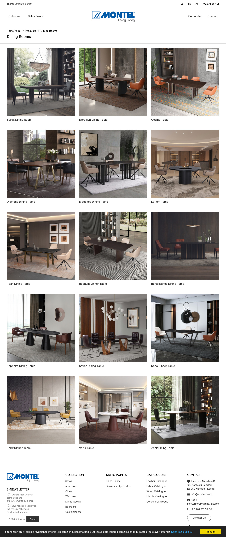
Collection (15, 16)
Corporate (194, 16)
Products (30, 30)
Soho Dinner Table (163, 366)
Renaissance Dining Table (167, 283)
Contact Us (199, 517)
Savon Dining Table (91, 366)
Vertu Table (86, 448)
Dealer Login (209, 4)
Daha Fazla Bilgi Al (182, 532)
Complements (73, 511)
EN (196, 4)
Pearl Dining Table (18, 283)
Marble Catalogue (157, 496)
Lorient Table (159, 201)
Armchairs (70, 486)
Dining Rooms (73, 501)
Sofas (68, 481)
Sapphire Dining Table (21, 366)
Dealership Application (118, 486)
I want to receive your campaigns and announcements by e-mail (20, 497)
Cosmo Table (160, 119)
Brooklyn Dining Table (93, 119)
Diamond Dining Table (21, 201)
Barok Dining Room (19, 119)
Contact (212, 16)
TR (189, 4)
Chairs (68, 491)
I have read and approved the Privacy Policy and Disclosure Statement (21, 509)
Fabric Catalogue (156, 486)
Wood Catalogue (156, 491)
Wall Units (70, 496)
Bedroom (70, 506)
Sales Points (35, 16)
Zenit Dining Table (163, 448)
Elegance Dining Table (93, 201)
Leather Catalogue (157, 481)
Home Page (14, 30)
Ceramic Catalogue (157, 501)
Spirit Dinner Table (19, 448)
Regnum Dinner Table (93, 283)
